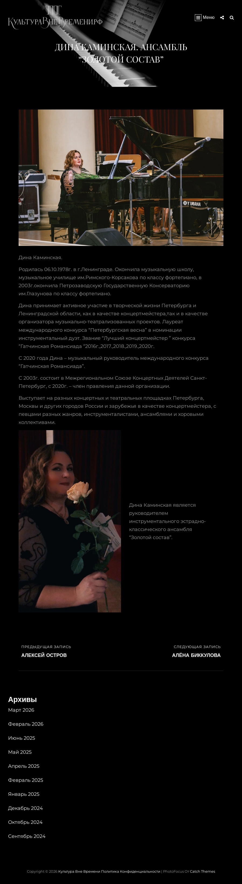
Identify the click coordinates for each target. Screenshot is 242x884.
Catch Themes (202, 871)
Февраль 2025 (25, 780)
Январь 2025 (23, 794)
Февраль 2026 (25, 724)
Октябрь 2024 (25, 822)
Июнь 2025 (21, 738)
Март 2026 (21, 710)
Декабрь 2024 (25, 808)
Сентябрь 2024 (27, 836)
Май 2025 (20, 752)
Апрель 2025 (23, 766)
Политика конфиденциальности (130, 871)
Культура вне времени (79, 871)
